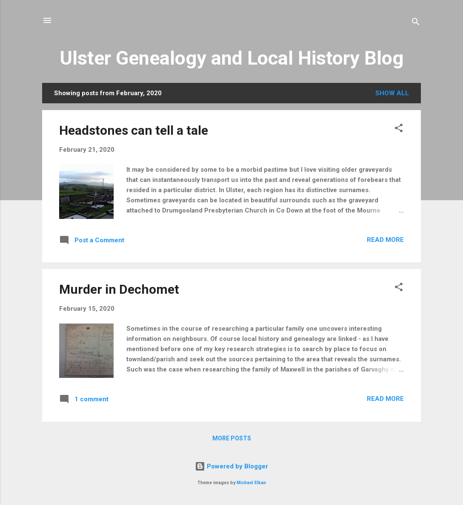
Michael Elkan (251, 482)
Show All (392, 93)
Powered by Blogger (231, 466)
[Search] (416, 23)
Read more (385, 240)
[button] (399, 129)
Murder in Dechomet (119, 289)
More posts (231, 438)
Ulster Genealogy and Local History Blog (231, 58)
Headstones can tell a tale (133, 130)
